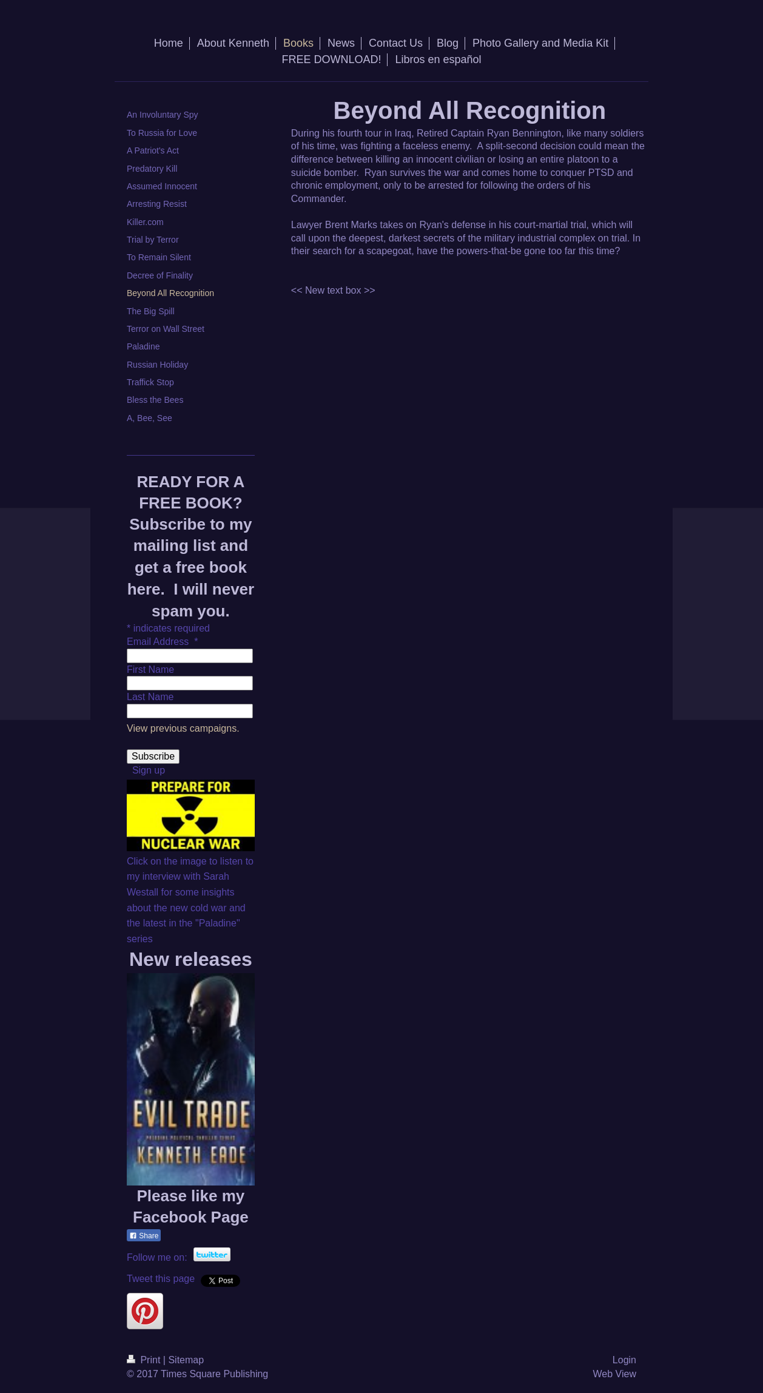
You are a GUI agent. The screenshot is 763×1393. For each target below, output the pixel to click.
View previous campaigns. (183, 728)
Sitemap (186, 1360)
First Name (150, 669)
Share (143, 1236)
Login (624, 1360)
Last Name (150, 697)
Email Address (162, 641)
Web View (614, 1374)
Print (145, 1360)
